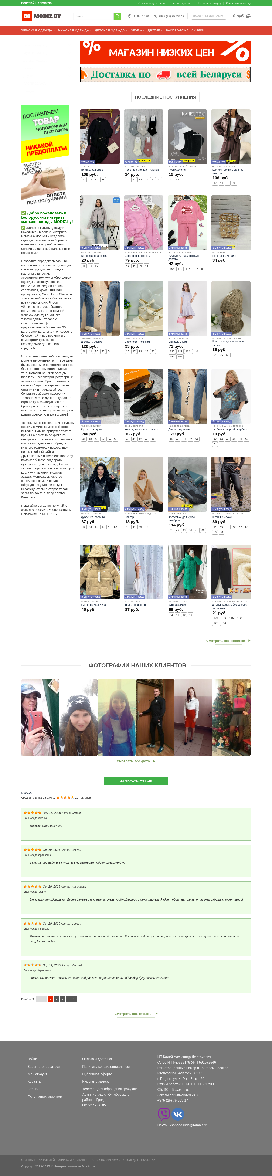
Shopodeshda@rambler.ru (188, 1125)
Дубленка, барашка (93, 517)
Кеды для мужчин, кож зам (141, 429)
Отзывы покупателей (151, 3)
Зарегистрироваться (44, 1066)
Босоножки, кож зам (137, 341)
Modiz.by (26, 792)
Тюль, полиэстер (135, 604)
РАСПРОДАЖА (177, 30)
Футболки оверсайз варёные (230, 429)
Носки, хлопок (177, 169)
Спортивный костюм (137, 255)
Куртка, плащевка (92, 429)
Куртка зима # (177, 604)
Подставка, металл (224, 255)
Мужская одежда (75, 30)
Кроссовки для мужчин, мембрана (183, 518)
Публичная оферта (97, 1074)
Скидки (197, 30)
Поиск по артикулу (209, 3)
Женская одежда (38, 30)
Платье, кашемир (92, 169)
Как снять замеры (96, 1081)
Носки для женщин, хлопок (142, 169)
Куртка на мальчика (93, 604)
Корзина (34, 1081)
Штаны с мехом (222, 517)
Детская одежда (111, 30)
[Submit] (117, 16)
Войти (32, 1059)
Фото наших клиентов (45, 1096)
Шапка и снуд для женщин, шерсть (229, 343)
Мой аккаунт (37, 1074)
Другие (155, 30)
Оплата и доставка (181, 3)
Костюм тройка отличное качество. (227, 171)
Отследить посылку (238, 3)
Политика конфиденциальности (107, 1066)
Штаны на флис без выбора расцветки (229, 606)
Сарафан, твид (177, 341)
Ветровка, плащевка (94, 255)
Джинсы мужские (91, 341)
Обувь (138, 30)
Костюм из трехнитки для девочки (184, 257)
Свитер (129, 517)
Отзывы (34, 1089)
